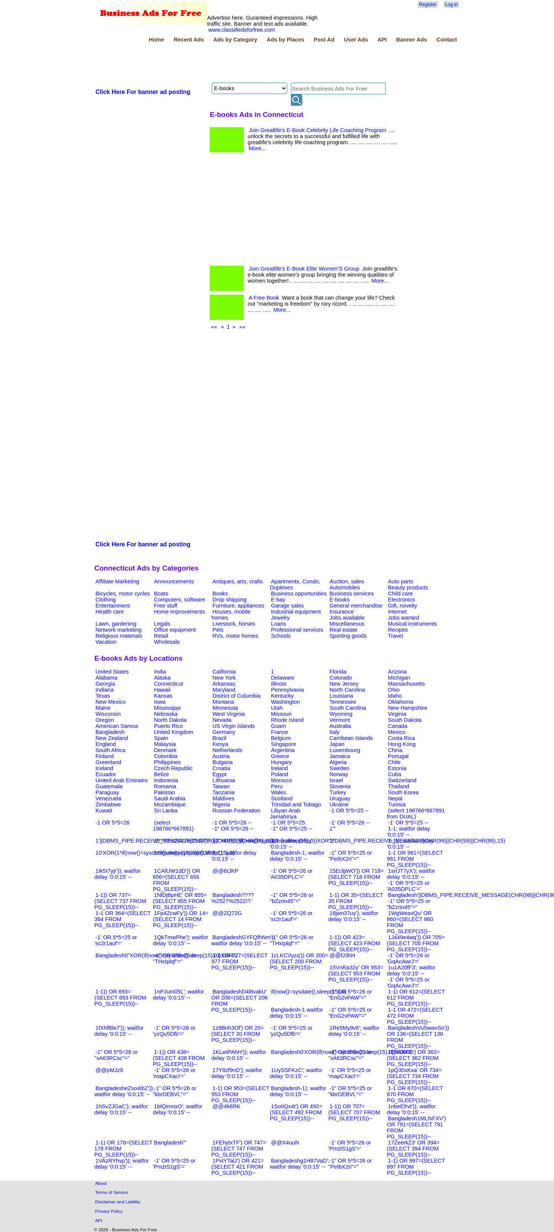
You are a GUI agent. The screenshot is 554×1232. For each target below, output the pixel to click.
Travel (395, 636)
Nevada (222, 720)
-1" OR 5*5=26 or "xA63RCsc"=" (116, 1055)
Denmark (165, 750)
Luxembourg (344, 750)
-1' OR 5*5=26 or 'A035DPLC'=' (291, 874)
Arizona (397, 672)
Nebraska (166, 714)
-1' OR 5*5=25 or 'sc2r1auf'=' (115, 940)
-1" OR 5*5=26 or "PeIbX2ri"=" (350, 1164)
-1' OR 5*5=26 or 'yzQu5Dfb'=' (174, 1031)
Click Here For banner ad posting (143, 92)
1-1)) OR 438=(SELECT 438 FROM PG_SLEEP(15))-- (179, 1058)
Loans (278, 624)
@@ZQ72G (227, 913)
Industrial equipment (296, 612)
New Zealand (111, 738)
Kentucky (282, 696)
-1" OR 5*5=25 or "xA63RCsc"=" (350, 1055)
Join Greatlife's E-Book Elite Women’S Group (304, 269)
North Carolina (347, 690)
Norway (338, 774)
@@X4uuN (285, 1143)
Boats (161, 594)
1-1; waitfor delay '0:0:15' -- (408, 832)
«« (214, 327)
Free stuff (165, 606)
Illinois (278, 684)
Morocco (281, 780)
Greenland (108, 762)
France (279, 732)
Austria (221, 756)
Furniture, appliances (238, 606)
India (160, 672)
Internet (397, 612)
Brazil (219, 738)
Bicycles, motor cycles (122, 594)
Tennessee (342, 702)
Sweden (339, 768)
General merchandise (355, 606)
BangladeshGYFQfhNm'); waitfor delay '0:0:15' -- (243, 940)
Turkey (337, 792)
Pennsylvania (287, 690)
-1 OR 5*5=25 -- (349, 810)
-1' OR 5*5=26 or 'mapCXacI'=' (174, 1073)
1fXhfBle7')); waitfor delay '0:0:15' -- (118, 1031)
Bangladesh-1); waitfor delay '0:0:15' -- (298, 1091)
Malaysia (165, 744)
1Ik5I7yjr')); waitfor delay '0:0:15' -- (117, 874)
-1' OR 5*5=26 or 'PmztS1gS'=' (349, 1146)
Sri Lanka (165, 810)
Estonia (397, 768)
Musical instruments (412, 624)
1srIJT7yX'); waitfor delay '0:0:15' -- (411, 874)
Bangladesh (110, 732)
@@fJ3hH (342, 955)
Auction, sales (346, 581)
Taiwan (221, 786)
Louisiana (341, 696)
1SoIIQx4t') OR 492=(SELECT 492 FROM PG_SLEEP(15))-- (296, 1112)
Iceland (104, 768)
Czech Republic (173, 768)
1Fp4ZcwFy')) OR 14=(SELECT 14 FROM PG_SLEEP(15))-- (180, 919)
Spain (161, 738)
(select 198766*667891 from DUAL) (416, 813)
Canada (397, 726)
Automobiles (344, 587)
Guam (278, 726)
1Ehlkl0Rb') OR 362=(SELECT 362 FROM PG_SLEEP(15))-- (413, 1058)
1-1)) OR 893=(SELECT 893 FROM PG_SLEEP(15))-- (120, 998)
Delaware (282, 678)
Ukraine (339, 804)
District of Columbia (236, 696)
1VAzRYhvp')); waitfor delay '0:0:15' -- (121, 1164)
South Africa (110, 750)
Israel (336, 780)
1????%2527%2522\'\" (182, 841)
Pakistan (164, 792)
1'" (332, 829)
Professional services (297, 630)
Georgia (105, 684)
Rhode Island (287, 720)
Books (220, 594)
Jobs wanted (403, 618)
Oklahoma (400, 702)
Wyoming (340, 714)
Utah (277, 708)
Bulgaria (222, 762)
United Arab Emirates (121, 780)
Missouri (281, 714)
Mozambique (170, 804)
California (224, 672)
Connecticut (168, 684)
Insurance (341, 612)
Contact (446, 40)
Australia (340, 726)
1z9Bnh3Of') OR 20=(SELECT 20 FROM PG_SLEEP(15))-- (237, 1034)
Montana (223, 702)
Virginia (397, 714)
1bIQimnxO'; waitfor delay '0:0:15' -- (177, 1109)
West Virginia (228, 714)
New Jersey (344, 684)
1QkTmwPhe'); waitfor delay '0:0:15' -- (180, 940)
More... (257, 148)
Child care (400, 594)
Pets (217, 630)
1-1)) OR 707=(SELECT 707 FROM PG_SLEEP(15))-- (354, 1112)
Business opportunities (298, 594)
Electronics (401, 600)
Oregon (104, 720)
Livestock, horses (233, 624)
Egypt (219, 774)
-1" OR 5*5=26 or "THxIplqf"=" (291, 940)
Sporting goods (348, 636)
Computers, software (179, 600)
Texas (102, 696)
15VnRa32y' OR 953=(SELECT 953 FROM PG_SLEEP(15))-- (355, 973)
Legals (162, 624)
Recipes (398, 630)
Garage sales (287, 606)
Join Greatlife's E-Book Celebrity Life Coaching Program (317, 130)
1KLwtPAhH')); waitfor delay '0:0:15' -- (238, 1055)
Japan (337, 744)
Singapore (283, 744)
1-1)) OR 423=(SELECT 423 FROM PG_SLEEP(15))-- (354, 943)
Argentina (283, 750)
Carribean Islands (351, 738)
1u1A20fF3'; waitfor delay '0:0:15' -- (411, 970)
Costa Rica (401, 738)
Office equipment (175, 630)
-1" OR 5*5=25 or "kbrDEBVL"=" (350, 1091)
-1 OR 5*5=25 (288, 823)
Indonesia (166, 780)
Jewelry (280, 618)
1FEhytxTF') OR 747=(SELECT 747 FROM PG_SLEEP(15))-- (238, 1149)
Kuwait (103, 810)
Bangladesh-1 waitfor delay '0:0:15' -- (296, 1013)
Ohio (394, 690)
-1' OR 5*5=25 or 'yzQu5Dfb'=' (291, 1031)
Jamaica (339, 756)
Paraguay (107, 792)
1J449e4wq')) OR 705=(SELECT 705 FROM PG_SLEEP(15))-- (416, 943)
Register (427, 4)
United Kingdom (173, 732)
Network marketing (118, 630)
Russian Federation (236, 810)
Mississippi (167, 708)
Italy (334, 732)
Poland (279, 774)
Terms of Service (111, 1192)
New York (224, 678)
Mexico (396, 732)
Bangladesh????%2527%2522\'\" (232, 898)
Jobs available (347, 618)
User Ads (356, 40)
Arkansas (223, 684)
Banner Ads (411, 40)
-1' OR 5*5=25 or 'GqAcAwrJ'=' (408, 983)
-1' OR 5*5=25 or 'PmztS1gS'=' (174, 1164)
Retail (161, 636)
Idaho (395, 696)
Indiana (104, 690)
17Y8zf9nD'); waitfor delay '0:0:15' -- (236, 1073)
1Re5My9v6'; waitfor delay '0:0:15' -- (353, 1031)
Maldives (223, 798)
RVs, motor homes (235, 636)
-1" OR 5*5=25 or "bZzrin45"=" (408, 904)
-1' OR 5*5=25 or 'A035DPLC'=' (408, 886)
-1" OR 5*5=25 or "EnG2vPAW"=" (350, 1013)
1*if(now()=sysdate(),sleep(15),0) (194, 853)
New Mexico (110, 702)
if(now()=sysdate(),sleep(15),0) (308, 992)
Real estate (343, 630)
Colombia (165, 756)
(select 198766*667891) (173, 826)
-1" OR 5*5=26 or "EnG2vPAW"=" (350, 995)
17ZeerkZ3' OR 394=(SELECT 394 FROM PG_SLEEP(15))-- (413, 1149)
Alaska (162, 678)
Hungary (281, 762)
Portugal (398, 756)
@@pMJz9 (109, 1070)
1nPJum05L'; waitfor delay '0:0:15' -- (178, 995)
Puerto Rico (168, 726)
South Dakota (405, 720)
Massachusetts (406, 684)
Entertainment (112, 606)
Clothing (105, 600)
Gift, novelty (402, 606)
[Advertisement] (231, 64)
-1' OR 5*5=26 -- (349, 823)
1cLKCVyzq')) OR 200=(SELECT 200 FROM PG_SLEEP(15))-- (299, 961)
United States (112, 672)
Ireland (279, 768)
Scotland (281, 798)
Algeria (338, 762)
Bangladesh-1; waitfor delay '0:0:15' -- (297, 856)
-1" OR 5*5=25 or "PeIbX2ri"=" (350, 856)
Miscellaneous (347, 624)
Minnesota (225, 708)
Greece (280, 756)
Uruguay (339, 798)
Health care (109, 612)
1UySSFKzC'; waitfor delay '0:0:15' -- (296, 1073)
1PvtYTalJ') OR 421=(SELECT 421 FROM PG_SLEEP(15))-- (237, 1167)
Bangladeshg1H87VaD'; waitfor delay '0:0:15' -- (299, 1164)
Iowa (160, 702)
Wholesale (167, 642)
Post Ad (324, 40)
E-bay (278, 600)
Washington (285, 702)
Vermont (339, 720)
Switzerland (402, 780)
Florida (337, 672)
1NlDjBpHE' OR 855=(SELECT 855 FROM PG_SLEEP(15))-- (180, 901)
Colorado (340, 678)
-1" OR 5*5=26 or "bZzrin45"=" (291, 898)
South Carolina (347, 708)
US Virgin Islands (233, 726)
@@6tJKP (225, 871)
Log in (451, 4)
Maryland (223, 690)
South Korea (403, 792)
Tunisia (397, 804)
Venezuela (108, 798)
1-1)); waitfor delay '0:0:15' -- (410, 844)
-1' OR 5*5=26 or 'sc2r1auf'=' (291, 916)
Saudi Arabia (169, 798)
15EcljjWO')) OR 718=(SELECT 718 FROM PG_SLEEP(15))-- (356, 877)
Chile (394, 762)
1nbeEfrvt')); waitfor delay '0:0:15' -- (411, 1109)
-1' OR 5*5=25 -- (408, 823)
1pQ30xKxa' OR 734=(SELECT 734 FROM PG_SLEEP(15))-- (414, 1076)
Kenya (220, 744)
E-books (339, 600)
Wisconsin (108, 714)
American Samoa (116, 726)
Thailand (398, 786)
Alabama (106, 678)
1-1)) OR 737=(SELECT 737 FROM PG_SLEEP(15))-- (120, 901)
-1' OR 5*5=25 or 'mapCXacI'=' (349, 1073)
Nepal (395, 798)
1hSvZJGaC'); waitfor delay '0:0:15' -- (121, 1109)
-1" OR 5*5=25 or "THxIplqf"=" (174, 958)
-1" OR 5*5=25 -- (291, 829)
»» (242, 327)
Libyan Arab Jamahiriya (285, 813)
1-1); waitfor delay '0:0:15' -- (233, 856)
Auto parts (400, 581)
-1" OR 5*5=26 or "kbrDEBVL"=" (174, 1091)
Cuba (394, 774)
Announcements (174, 581)
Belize (161, 774)
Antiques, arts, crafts (237, 581)
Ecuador (105, 774)
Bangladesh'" (170, 1143)
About (101, 1183)
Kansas (163, 696)
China (395, 750)
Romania (165, 786)
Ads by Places (285, 40)
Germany (223, 732)
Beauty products (408, 587)
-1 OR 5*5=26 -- (232, 823)
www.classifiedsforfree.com (241, 30)
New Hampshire (407, 708)
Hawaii (162, 690)
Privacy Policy (109, 1211)
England (105, 744)
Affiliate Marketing (117, 581)
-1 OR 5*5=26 (112, 823)
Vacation (106, 642)
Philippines (167, 762)
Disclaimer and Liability (117, 1201)
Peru (277, 786)
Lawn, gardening (115, 624)
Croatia (221, 768)
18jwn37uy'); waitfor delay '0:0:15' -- (353, 916)
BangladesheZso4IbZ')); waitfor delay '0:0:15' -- (124, 1091)
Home (156, 40)
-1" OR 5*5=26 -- (233, 829)
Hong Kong (402, 744)
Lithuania (223, 780)
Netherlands (227, 750)
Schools (281, 636)
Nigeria (221, 804)
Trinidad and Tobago (296, 804)
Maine (103, 708)
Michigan (399, 678)
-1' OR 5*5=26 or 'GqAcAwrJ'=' (408, 958)
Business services (351, 594)
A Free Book (264, 298)
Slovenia (340, 786)
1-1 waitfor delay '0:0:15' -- (291, 844)
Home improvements (179, 612)
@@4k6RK (226, 1106)
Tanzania (223, 792)
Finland (104, 756)
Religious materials (118, 636)
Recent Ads (189, 40)
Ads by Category (235, 40)
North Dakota (170, 720)
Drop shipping (229, 600)
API (381, 40)
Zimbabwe (108, 804)
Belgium (281, 738)
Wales (278, 792)
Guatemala (109, 786)
